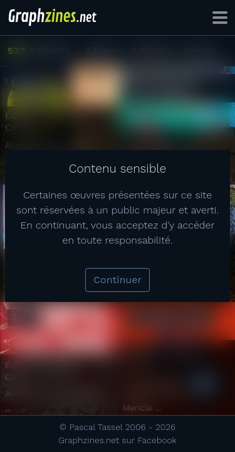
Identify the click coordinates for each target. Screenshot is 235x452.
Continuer (117, 280)
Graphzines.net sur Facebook (117, 440)
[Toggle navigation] (220, 17)
